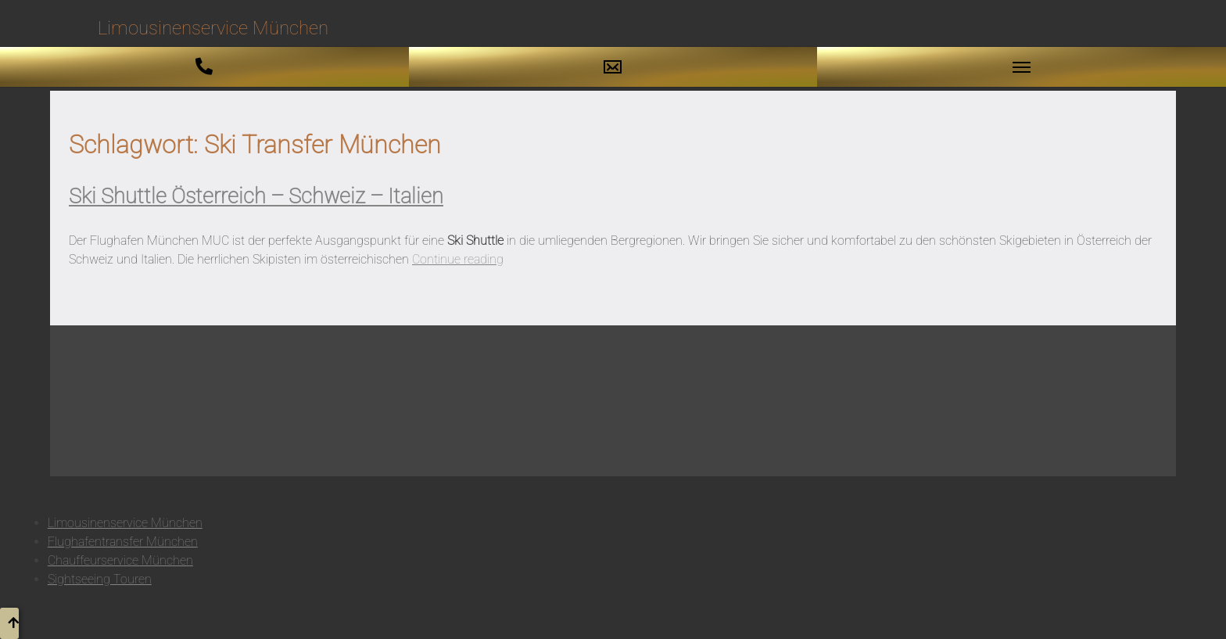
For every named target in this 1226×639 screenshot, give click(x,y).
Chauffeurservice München (120, 560)
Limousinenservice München (125, 522)
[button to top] (9, 623)
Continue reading (458, 259)
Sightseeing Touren (100, 579)
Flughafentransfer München (123, 541)
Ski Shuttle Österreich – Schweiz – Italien (256, 196)
